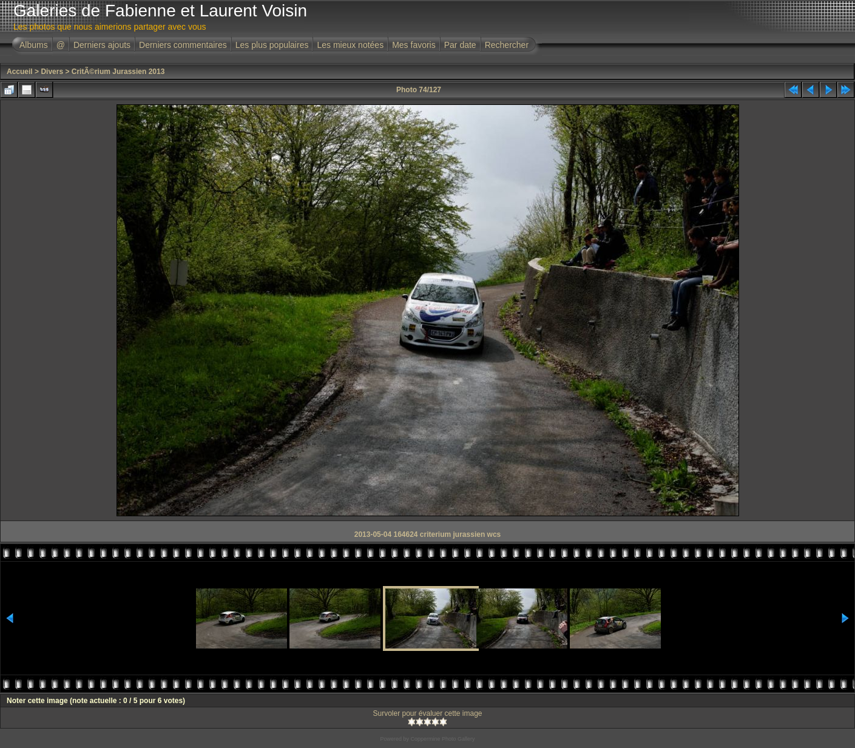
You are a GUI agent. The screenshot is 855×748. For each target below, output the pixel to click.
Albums (33, 45)
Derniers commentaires (183, 45)
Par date (460, 45)
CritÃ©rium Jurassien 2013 (118, 71)
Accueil (20, 71)
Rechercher (507, 45)
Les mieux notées (350, 45)
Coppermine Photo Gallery (442, 739)
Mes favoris (414, 45)
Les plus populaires (272, 45)
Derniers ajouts (101, 45)
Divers (52, 71)
